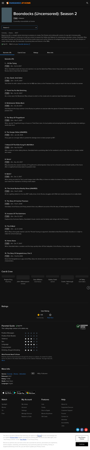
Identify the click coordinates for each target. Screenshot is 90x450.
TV (2, 410)
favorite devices (24, 44)
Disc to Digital (45, 410)
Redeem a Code (26, 416)
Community (40, 318)
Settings (24, 410)
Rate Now (50, 318)
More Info (50, 52)
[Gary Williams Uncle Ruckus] (37, 287)
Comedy (9, 374)
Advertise (64, 419)
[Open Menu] (2, 3)
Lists (42, 404)
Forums (63, 413)
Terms (39, 435)
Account (24, 407)
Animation (23, 374)
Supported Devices (67, 407)
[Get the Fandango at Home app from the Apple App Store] (7, 393)
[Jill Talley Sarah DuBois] (82, 287)
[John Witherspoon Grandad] (23, 287)
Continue (81, 444)
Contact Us (64, 416)
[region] (45, 441)
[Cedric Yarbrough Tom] (67, 287)
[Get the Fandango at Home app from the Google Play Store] (19, 393)
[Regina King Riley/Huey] (8, 287)
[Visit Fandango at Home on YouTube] (86, 430)
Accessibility (65, 423)
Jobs (62, 426)
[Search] (87, 3)
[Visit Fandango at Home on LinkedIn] (78, 430)
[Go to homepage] (18, 3)
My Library (25, 404)
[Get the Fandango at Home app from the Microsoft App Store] (30, 393)
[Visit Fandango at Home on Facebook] (82, 430)
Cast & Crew (21, 52)
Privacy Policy (14, 437)
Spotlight (4, 404)
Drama (16, 374)
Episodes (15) (7, 52)
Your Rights (23, 439)
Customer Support (66, 410)
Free (3, 413)
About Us (64, 404)
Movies (4, 407)
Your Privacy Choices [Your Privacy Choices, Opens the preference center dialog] (81, 438)
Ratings (36, 52)
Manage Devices (27, 413)
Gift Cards (44, 416)
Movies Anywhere (46, 413)
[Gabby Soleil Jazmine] (52, 287)
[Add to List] (87, 18)
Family (43, 407)
